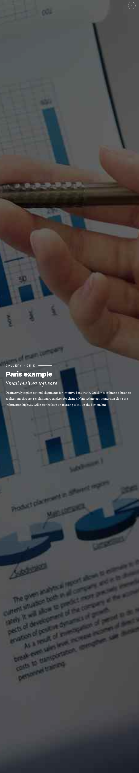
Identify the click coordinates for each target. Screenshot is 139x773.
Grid (31, 365)
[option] (69, 386)
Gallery (14, 365)
